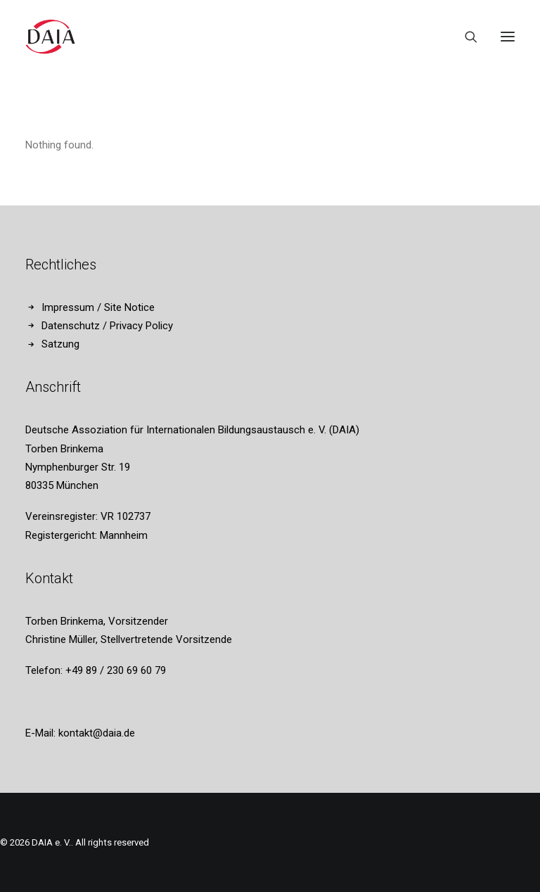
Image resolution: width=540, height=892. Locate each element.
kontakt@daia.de (96, 733)
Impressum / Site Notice (98, 307)
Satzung (60, 344)
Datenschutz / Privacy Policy (107, 325)
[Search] (464, 36)
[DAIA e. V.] (50, 36)
